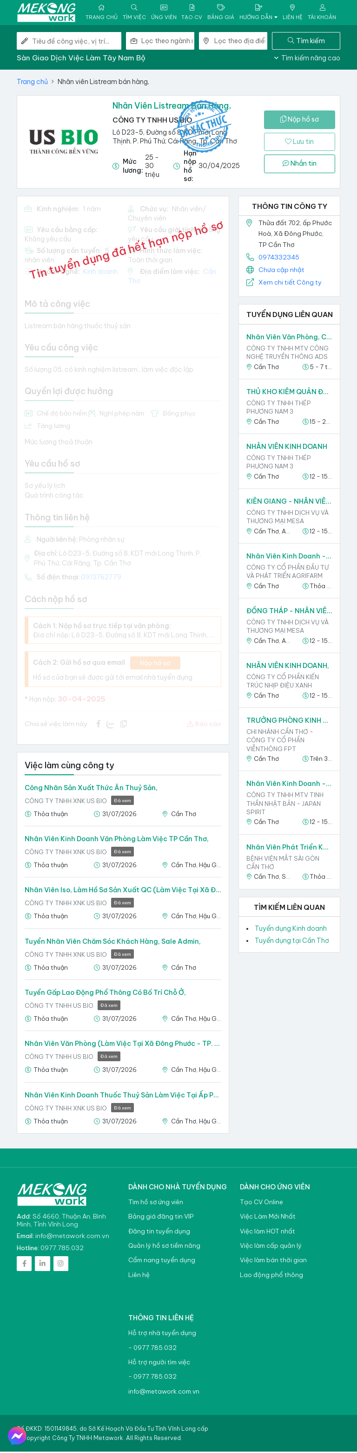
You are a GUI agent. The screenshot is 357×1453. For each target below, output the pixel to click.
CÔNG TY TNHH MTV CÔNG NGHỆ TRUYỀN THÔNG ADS (287, 354)
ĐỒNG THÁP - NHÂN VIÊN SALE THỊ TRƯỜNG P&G (289, 612)
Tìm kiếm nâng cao (307, 59)
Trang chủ (32, 83)
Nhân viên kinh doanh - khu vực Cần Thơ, (289, 785)
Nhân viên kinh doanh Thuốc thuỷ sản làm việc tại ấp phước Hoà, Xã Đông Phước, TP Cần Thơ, (123, 1096)
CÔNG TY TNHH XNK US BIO (79, 802)
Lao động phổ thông (271, 1276)
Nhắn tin (300, 165)
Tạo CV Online (261, 1203)
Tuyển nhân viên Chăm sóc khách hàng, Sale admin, (113, 942)
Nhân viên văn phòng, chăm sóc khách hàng (289, 338)
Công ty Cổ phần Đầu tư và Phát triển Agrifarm (287, 573)
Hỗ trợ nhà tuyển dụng (162, 1334)
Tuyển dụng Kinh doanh (291, 930)
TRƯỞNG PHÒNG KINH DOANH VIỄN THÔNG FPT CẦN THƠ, (289, 722)
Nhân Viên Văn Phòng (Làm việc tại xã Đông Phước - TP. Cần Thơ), (123, 1045)
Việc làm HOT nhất (267, 1233)
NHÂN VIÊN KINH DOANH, (287, 667)
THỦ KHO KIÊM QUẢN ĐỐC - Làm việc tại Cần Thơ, (289, 393)
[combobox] (167, 42)
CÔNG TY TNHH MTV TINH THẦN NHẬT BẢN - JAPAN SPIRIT (285, 804)
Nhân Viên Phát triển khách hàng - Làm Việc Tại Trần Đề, (289, 848)
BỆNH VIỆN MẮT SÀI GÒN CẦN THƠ (282, 863)
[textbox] (167, 42)
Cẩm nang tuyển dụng (161, 1261)
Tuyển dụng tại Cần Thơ (292, 942)
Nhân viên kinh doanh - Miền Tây (289, 557)
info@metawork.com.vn (72, 1237)
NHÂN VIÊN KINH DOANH (286, 448)
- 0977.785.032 (152, 1349)
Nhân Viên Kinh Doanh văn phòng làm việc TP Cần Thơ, (117, 840)
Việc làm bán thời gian (273, 1261)
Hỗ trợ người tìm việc (159, 1364)
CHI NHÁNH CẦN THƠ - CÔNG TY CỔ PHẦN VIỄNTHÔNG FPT (279, 741)
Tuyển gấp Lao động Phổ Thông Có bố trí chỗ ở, (105, 994)
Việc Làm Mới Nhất (268, 1218)
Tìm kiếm (306, 42)
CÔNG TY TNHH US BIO (152, 121)
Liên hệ (139, 1276)
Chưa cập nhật (281, 271)
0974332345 (278, 258)
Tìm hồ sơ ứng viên (155, 1203)
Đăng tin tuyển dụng (159, 1233)
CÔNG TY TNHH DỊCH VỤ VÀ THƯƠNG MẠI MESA (287, 518)
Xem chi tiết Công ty (290, 283)
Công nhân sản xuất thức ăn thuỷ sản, (91, 789)
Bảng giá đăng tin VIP (160, 1218)
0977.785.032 (62, 1249)
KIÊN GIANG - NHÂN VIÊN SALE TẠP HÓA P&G (289, 503)
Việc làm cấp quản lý (271, 1247)
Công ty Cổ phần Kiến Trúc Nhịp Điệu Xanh (282, 682)
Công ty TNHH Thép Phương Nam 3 (278, 408)
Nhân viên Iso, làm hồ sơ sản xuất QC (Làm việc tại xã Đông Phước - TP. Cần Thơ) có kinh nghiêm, (123, 891)
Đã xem (122, 802)
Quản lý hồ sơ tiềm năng (164, 1247)
